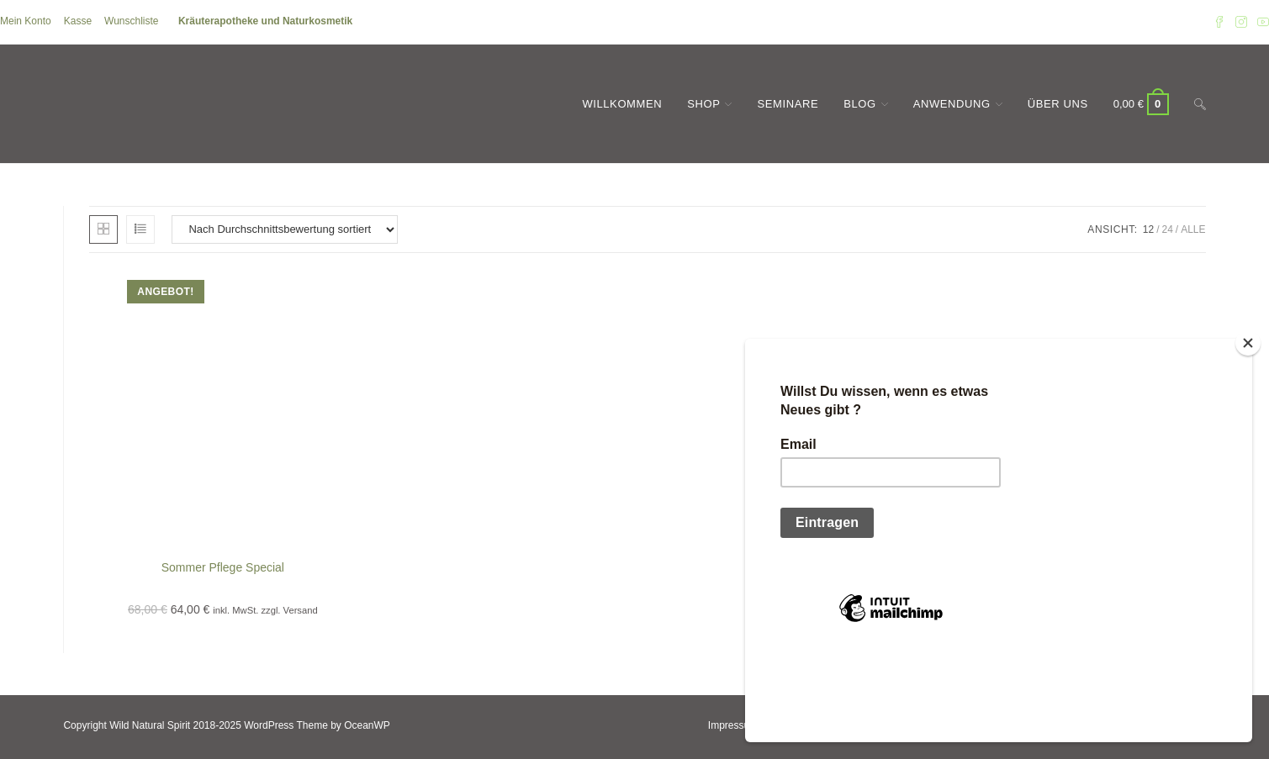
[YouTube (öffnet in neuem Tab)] (1260, 21)
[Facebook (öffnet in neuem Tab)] (1219, 21)
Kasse (78, 21)
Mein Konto (25, 21)
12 (1148, 229)
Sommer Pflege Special (222, 567)
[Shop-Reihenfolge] (285, 229)
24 (1166, 229)
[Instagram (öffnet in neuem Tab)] (1241, 21)
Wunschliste (131, 21)
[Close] (1248, 428)
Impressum (733, 725)
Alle (1193, 229)
